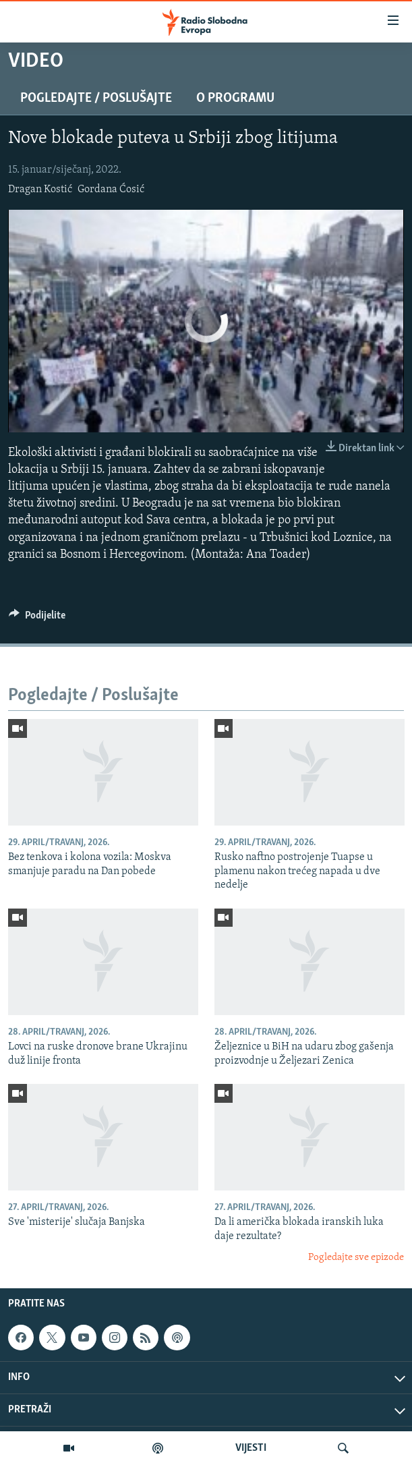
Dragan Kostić (40, 189)
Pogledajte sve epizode (356, 1258)
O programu (235, 98)
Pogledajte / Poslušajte (96, 98)
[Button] (37, 618)
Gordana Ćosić (111, 189)
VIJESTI (250, 1448)
